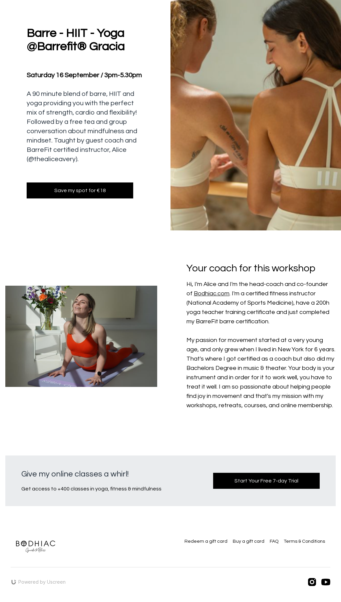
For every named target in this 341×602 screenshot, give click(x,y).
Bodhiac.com (211, 293)
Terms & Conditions (304, 541)
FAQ (274, 541)
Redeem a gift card (205, 541)
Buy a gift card (248, 541)
